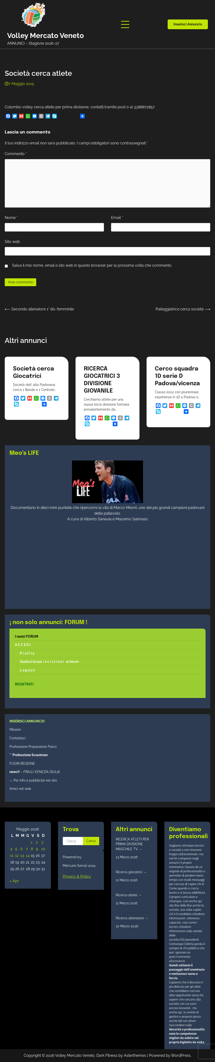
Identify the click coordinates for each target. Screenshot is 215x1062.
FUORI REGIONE (22, 763)
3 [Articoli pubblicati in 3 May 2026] (42, 842)
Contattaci (17, 738)
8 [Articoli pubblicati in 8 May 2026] (32, 849)
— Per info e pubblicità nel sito (33, 780)
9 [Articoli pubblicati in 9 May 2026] (37, 849)
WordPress (181, 1055)
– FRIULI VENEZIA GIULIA (34, 772)
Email (117, 217)
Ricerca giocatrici (131, 872)
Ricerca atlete (129, 895)
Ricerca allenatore (132, 918)
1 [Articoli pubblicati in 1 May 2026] (31, 842)
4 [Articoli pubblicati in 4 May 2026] (11, 849)
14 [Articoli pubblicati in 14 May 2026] (28, 855)
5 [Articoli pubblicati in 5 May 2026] (16, 849)
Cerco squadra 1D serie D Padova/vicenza (177, 376)
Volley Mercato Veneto (45, 35)
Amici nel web (20, 789)
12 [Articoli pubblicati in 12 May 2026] (17, 855)
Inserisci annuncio (188, 24)
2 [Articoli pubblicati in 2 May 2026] (37, 842)
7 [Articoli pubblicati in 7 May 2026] (27, 849)
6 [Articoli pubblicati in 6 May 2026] (21, 849)
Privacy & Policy (77, 876)
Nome (11, 217)
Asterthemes (135, 1055)
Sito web (12, 241)
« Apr (14, 881)
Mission (15, 729)
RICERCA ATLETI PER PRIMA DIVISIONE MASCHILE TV (132, 844)
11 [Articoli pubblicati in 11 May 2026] (11, 855)
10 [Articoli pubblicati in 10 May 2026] (43, 849)
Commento (16, 154)
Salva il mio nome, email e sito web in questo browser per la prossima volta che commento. (92, 265)
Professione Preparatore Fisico (33, 747)
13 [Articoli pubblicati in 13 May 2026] (22, 855)
